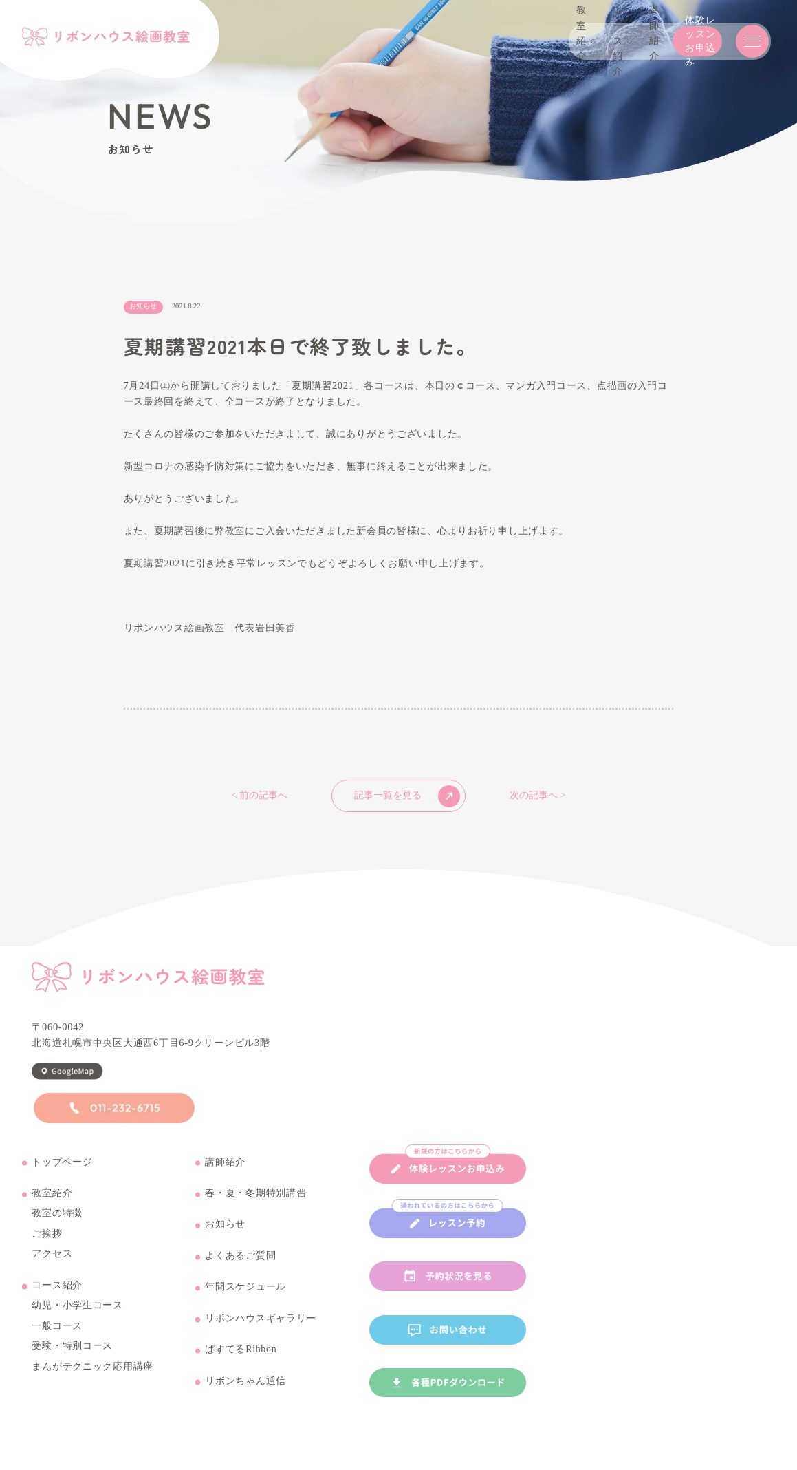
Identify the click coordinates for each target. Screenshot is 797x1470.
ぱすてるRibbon (241, 1363)
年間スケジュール (245, 1300)
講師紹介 (225, 1175)
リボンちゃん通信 (245, 1394)
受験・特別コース (72, 1359)
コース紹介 (57, 1298)
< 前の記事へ (260, 795)
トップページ (62, 1175)
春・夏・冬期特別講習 (255, 1207)
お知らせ (225, 1238)
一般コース (57, 1339)
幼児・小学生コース (77, 1319)
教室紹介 (52, 1207)
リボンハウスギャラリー (260, 1331)
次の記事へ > (538, 795)
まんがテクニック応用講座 (92, 1379)
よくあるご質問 (240, 1269)
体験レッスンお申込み (637, 41)
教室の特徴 (57, 1227)
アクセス (52, 1267)
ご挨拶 (47, 1247)
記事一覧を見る (407, 796)
